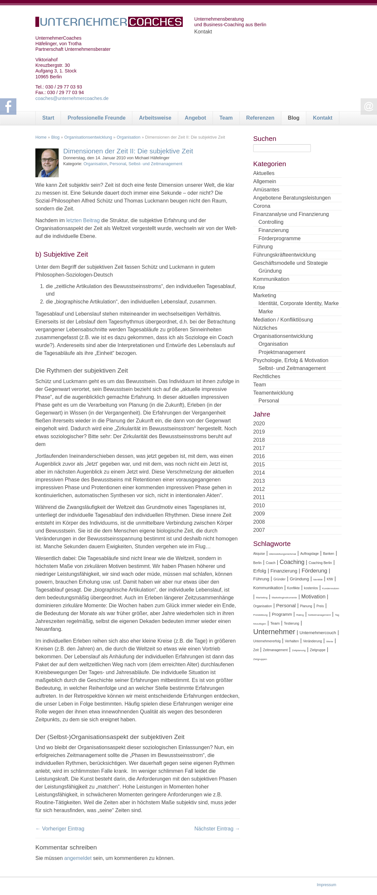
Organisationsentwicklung (88, 137)
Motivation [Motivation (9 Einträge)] (313, 596)
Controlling (270, 222)
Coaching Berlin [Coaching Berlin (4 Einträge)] (320, 563)
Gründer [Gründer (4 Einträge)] (279, 579)
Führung (263, 246)
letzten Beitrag (83, 220)
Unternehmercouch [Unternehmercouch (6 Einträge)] (317, 632)
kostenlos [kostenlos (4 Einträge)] (311, 588)
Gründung (270, 271)
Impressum (326, 885)
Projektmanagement (281, 352)
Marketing (264, 295)
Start (48, 118)
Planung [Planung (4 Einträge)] (306, 606)
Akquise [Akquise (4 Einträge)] (259, 553)
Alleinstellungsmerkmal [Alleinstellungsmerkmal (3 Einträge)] (282, 554)
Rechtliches (266, 376)
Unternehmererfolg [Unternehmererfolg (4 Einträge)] (267, 641)
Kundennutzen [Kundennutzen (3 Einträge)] (330, 588)
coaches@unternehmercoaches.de (71, 98)
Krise (259, 287)
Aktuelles (263, 173)
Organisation (129, 137)
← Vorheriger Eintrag (59, 828)
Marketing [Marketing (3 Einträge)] (262, 597)
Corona (261, 206)
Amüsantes (266, 189)
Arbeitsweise (155, 118)
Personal (118, 163)
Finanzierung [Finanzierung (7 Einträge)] (284, 571)
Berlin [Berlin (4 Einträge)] (257, 563)
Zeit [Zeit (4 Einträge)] (256, 650)
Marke (265, 311)
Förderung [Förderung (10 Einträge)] (315, 571)
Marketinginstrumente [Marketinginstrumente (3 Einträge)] (284, 597)
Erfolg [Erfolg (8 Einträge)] (259, 571)
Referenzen (260, 118)
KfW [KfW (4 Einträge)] (330, 579)
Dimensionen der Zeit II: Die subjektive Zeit (128, 151)
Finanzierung (273, 230)
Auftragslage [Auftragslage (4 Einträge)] (309, 553)
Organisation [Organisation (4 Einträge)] (262, 606)
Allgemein (264, 181)
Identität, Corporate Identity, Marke (298, 303)
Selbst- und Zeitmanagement (155, 163)
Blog (294, 118)
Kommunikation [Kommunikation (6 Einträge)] (268, 587)
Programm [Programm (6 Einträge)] (282, 614)
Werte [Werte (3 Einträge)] (329, 641)
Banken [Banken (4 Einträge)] (328, 553)
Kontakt (322, 118)
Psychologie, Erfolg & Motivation (290, 360)
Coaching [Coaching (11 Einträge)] (292, 562)
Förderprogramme (279, 238)
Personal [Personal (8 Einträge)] (286, 605)
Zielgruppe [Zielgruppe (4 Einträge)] (317, 650)
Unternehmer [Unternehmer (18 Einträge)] (274, 632)
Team (226, 118)
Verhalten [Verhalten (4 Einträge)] (292, 641)
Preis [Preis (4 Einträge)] (320, 606)
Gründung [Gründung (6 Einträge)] (299, 578)
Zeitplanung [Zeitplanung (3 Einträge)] (299, 650)
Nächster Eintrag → (217, 828)
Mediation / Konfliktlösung (283, 319)
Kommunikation (271, 279)
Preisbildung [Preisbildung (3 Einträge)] (260, 614)
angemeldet (78, 858)
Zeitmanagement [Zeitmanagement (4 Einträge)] (275, 650)
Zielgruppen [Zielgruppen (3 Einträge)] (260, 659)
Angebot (195, 118)
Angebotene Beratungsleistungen (292, 198)
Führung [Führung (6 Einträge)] (261, 578)
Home (41, 137)
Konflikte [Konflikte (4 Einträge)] (293, 588)
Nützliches (265, 328)
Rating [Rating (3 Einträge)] (300, 614)
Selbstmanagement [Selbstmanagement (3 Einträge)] (319, 614)
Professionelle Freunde (96, 118)
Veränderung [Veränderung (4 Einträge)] (312, 641)
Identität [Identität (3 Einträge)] (317, 579)
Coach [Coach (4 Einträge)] (270, 563)
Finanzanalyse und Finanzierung (291, 214)
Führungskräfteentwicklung (284, 255)
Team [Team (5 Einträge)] (275, 623)
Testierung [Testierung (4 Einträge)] (291, 623)
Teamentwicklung (273, 393)
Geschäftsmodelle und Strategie (290, 263)
